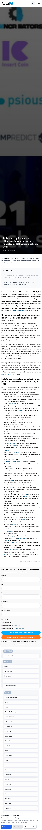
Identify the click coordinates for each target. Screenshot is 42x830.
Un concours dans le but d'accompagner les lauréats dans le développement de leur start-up (21, 276)
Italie (12, 427)
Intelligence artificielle (10, 258)
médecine (15, 445)
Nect (6, 765)
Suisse (11, 480)
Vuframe (8, 789)
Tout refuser (17, 827)
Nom (2, 584)
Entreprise (4, 601)
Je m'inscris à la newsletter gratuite (21, 633)
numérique (14, 333)
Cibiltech (16, 310)
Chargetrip (8, 726)
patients (6, 450)
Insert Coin (8, 755)
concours (7, 681)
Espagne (20, 411)
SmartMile (8, 784)
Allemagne (16, 452)
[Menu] (39, 3)
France (12, 443)
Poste (3, 593)
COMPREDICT (9, 736)
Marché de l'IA (8, 656)
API (26, 494)
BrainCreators (9, 717)
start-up (6, 666)
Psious (7, 779)
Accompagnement (10, 686)
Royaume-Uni (14, 404)
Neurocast (8, 770)
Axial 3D (8, 707)
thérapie (6, 540)
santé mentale (22, 538)
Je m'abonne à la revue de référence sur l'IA (20, 637)
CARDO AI (8, 722)
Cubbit (7, 741)
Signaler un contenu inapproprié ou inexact (30, 561)
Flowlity (7, 750)
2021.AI (7, 702)
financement (8, 671)
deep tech (7, 676)
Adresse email (5, 610)
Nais (6, 760)
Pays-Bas (17, 420)
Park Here (8, 775)
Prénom (3, 575)
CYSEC (7, 746)
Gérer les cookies (30, 827)
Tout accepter (6, 827)
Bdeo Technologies (11, 712)
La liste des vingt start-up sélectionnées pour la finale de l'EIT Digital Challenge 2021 (19, 283)
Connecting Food (26, 310)
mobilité (8, 531)
